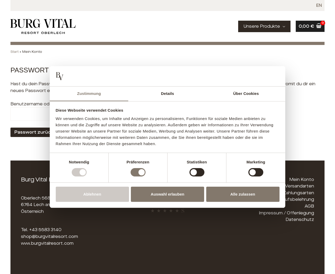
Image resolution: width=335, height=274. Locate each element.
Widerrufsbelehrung (292, 199)
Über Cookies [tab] (246, 93)
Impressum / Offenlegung (286, 213)
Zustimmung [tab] (89, 93)
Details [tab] (167, 93)
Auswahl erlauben (167, 194)
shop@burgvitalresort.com (49, 236)
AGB (309, 206)
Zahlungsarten (298, 193)
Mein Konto (301, 179)
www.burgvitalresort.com (47, 243)
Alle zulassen (242, 194)
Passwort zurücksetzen (41, 132)
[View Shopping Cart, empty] (310, 26)
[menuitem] (319, 5)
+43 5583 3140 (45, 229)
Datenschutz (300, 219)
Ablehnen (92, 194)
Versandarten (299, 186)
